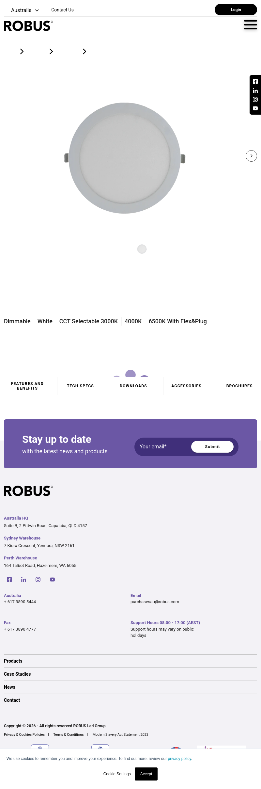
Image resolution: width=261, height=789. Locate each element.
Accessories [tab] (186, 386)
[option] (130, 661)
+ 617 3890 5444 (20, 601)
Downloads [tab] (133, 386)
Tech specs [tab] (80, 386)
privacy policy (179, 758)
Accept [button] (146, 774)
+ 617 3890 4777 (20, 629)
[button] (22, 10)
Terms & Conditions (68, 735)
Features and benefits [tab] (27, 386)
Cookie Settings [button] (117, 774)
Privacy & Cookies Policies (24, 735)
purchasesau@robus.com (154, 601)
